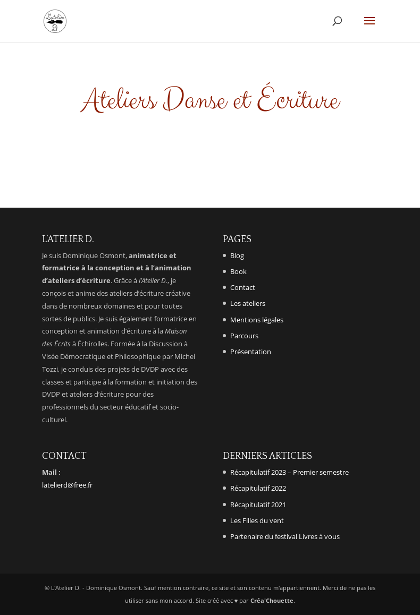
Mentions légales (256, 319)
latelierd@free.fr (67, 485)
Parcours (244, 335)
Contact (242, 287)
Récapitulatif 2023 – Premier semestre (289, 472)
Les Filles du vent (257, 520)
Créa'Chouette (271, 600)
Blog (237, 255)
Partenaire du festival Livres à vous (285, 536)
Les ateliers (247, 303)
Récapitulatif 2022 (258, 488)
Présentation (250, 351)
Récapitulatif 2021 (258, 504)
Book (238, 271)
